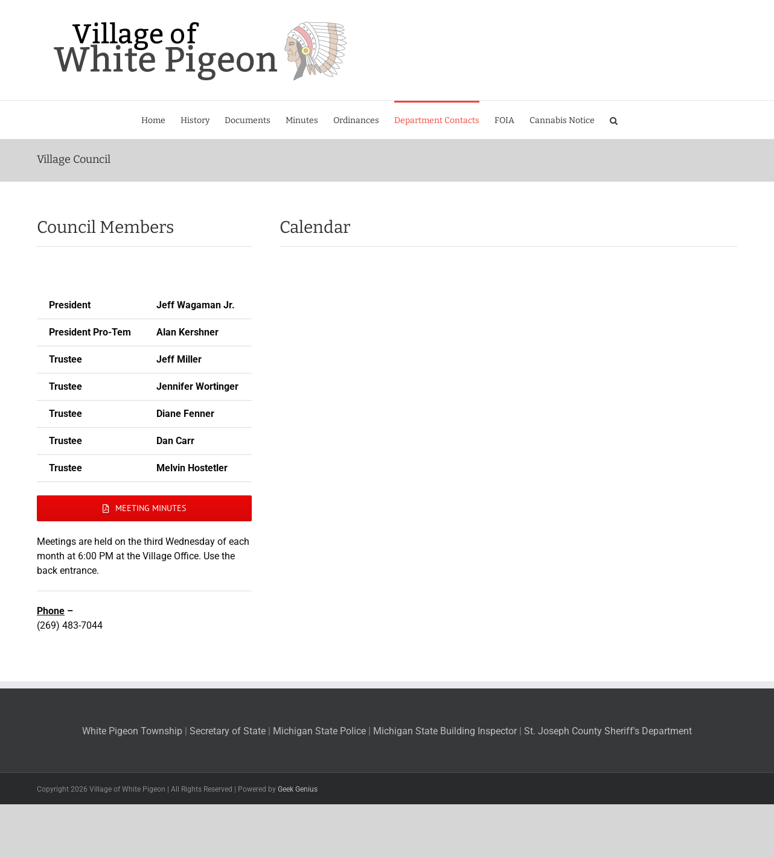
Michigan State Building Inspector (446, 731)
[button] (614, 120)
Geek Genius (298, 789)
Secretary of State (228, 731)
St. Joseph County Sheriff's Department (608, 731)
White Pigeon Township (133, 731)
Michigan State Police (319, 731)
